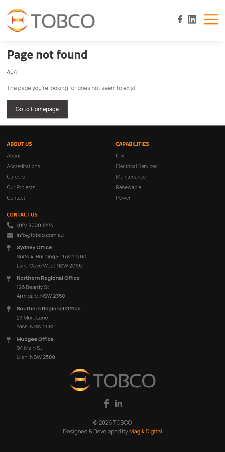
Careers (16, 177)
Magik (136, 431)
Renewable (128, 187)
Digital (153, 431)
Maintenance (131, 177)
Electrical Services (137, 166)
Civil (120, 156)
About (14, 156)
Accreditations (23, 166)
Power (123, 198)
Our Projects (21, 187)
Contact (16, 198)
